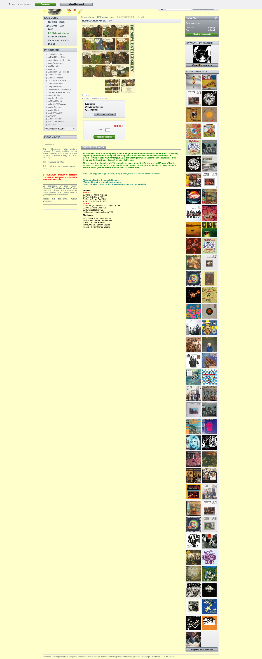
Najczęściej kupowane (77, 657)
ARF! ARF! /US (55, 101)
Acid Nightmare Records (59, 60)
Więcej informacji (76, 4)
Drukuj (86, 95)
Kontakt (104, 657)
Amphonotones (55, 86)
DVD (50, 29)
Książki (52, 44)
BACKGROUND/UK (57, 122)
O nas (137, 657)
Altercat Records (55, 78)
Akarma (51, 69)
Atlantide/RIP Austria (57, 104)
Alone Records (54, 75)
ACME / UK (53, 66)
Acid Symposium (55, 63)
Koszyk (191, 17)
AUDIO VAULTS (55, 113)
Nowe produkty (196, 71)
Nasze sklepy (94, 657)
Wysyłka (112, 657)
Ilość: (100, 129)
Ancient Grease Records (59, 92)
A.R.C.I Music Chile (57, 57)
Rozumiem (45, 4)
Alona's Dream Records (58, 72)
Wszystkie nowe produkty (202, 650)
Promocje (47, 657)
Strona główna (87, 17)
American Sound (55, 84)
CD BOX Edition (57, 36)
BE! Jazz (52, 125)
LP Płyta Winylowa (58, 33)
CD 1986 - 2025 (56, 22)
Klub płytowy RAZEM (158, 657)
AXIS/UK (52, 116)
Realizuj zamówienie (202, 34)
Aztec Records (54, 119)
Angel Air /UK (54, 95)
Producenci (52, 50)
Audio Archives (55, 107)
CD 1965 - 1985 (56, 25)
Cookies (144, 657)
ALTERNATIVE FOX (57, 81)
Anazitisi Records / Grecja (59, 89)
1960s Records (55, 54)
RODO (172, 657)
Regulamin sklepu (125, 657)
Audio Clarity (54, 110)
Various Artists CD (58, 40)
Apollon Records (55, 98)
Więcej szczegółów (105, 114)
